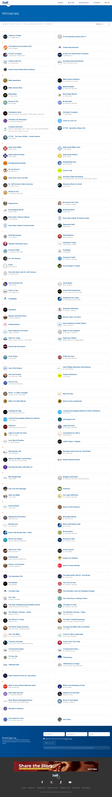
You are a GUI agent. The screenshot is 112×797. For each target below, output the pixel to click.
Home (24, 787)
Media (98, 24)
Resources (86, 787)
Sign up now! (49, 742)
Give (108, 2)
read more (68, 738)
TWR (57, 791)
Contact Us (41, 787)
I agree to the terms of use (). (58, 738)
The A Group (68, 791)
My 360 (72, 2)
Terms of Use (87, 747)
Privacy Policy (78, 747)
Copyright (76, 787)
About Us (31, 787)
